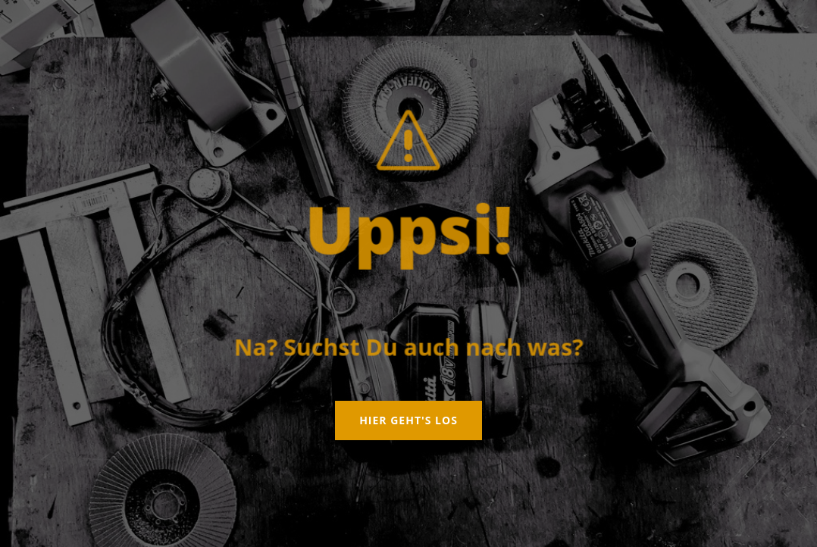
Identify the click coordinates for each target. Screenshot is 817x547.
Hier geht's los (408, 420)
